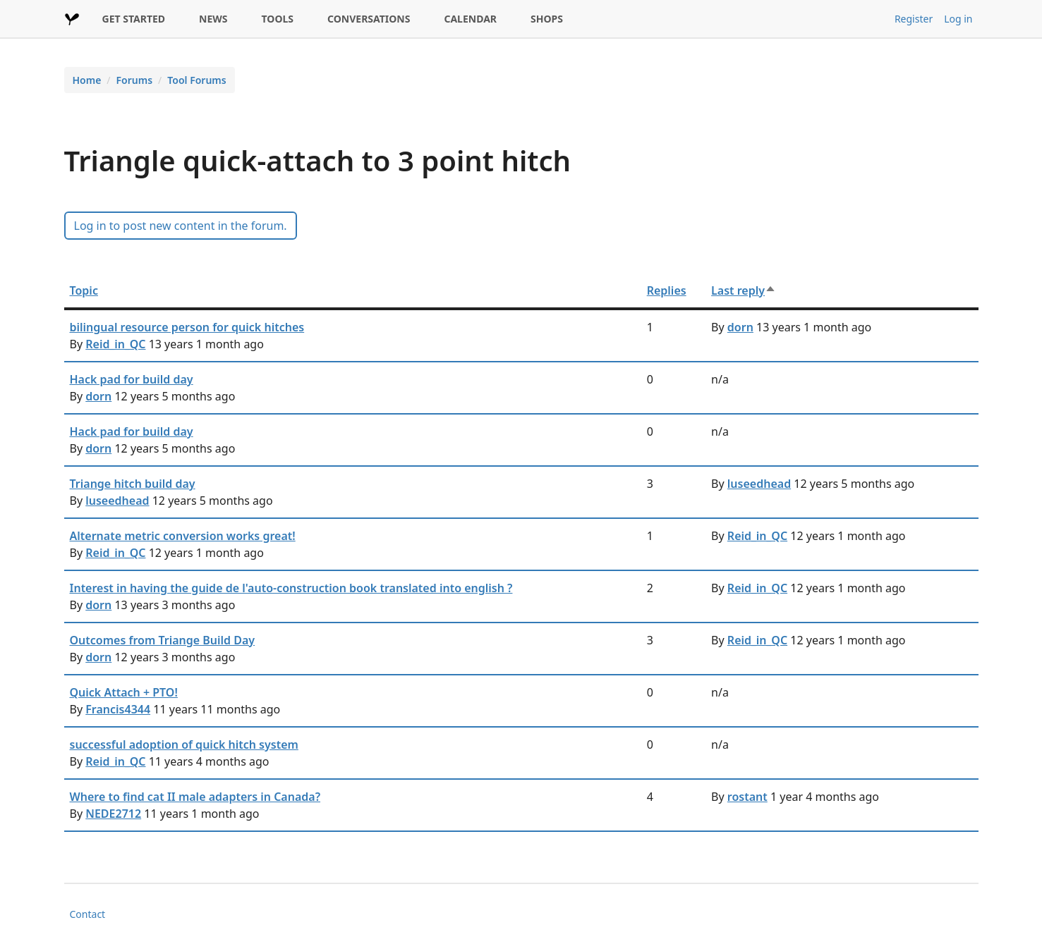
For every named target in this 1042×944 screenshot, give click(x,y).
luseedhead (117, 500)
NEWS (213, 18)
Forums (134, 80)
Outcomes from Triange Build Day (162, 640)
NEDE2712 (113, 813)
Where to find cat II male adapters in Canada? (195, 796)
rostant (747, 796)
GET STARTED (134, 18)
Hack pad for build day (131, 379)
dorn (740, 327)
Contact (88, 914)
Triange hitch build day (132, 483)
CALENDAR (470, 18)
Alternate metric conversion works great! (183, 536)
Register (914, 18)
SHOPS (547, 18)
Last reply (743, 290)
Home (87, 80)
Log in (958, 18)
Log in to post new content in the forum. (180, 225)
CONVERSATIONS (368, 18)
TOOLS (278, 18)
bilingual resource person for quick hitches (187, 327)
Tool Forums (196, 80)
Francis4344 (117, 709)
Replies (666, 290)
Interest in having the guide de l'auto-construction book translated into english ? (291, 588)
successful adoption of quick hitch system (184, 744)
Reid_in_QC (115, 344)
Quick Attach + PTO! (124, 692)
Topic (84, 290)
